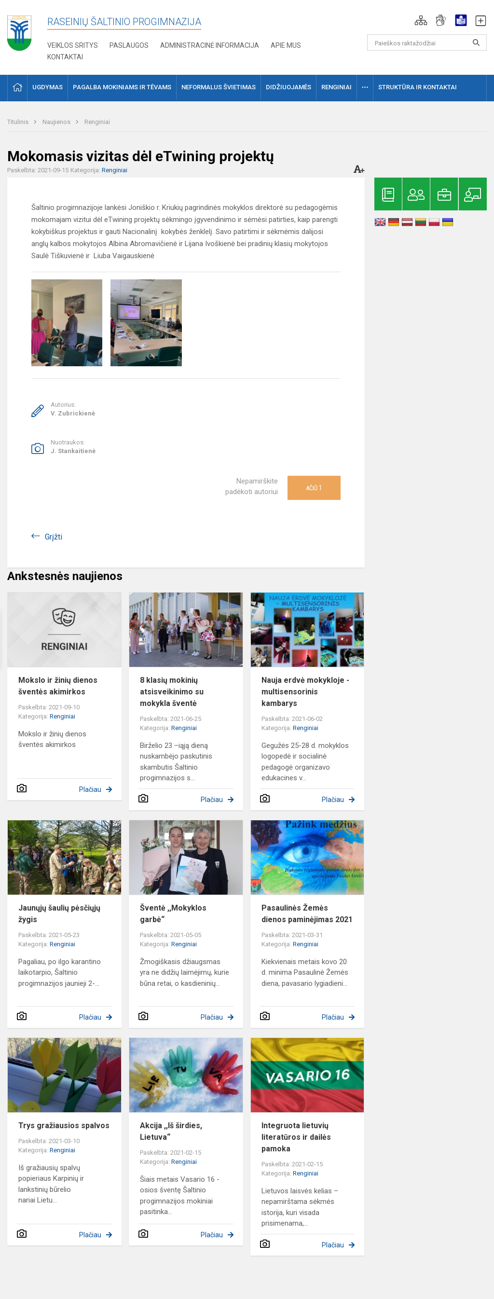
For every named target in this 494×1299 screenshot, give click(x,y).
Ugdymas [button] (47, 87)
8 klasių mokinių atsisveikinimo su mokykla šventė (172, 692)
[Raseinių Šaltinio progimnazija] (19, 29)
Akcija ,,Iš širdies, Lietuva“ (171, 1131)
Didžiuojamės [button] (288, 87)
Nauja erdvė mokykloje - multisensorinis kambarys (305, 692)
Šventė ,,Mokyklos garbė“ (173, 913)
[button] (420, 20)
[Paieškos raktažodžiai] (427, 42)
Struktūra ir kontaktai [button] (417, 87)
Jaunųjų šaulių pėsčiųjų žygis (59, 913)
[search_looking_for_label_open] (476, 42)
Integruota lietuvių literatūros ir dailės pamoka (296, 1137)
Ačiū (314, 488)
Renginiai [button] (336, 87)
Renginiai (97, 121)
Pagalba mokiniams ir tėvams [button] (122, 87)
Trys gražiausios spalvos (64, 1125)
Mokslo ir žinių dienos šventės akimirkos (57, 686)
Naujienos (57, 121)
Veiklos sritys (72, 45)
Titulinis (18, 121)
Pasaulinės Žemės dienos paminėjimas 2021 (307, 913)
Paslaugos (129, 45)
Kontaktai (65, 57)
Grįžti (53, 536)
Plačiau (90, 789)
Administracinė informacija (209, 45)
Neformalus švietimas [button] (218, 87)
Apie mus (286, 45)
